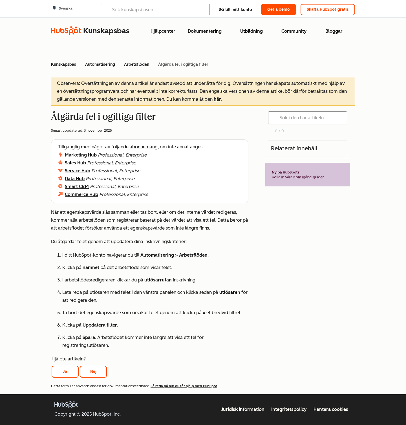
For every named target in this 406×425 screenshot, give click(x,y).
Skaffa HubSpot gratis (328, 9)
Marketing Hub (81, 155)
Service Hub (77, 170)
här (217, 99)
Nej (93, 371)
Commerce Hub (81, 194)
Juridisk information (242, 409)
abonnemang (144, 146)
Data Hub (75, 178)
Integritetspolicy (289, 409)
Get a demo (278, 9)
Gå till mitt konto (235, 9)
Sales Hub (75, 163)
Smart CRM (77, 186)
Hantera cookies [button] (331, 409)
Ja (65, 371)
